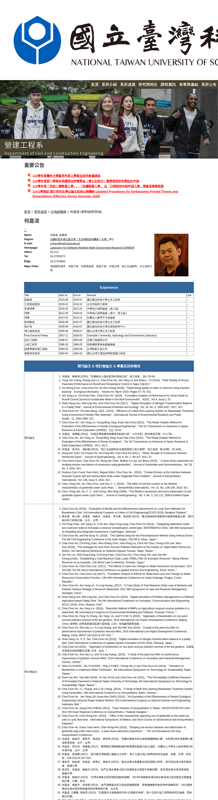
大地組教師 (58, 211)
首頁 (95, 84)
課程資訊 (168, 84)
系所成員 (127, 84)
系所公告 (209, 84)
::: (25, 230)
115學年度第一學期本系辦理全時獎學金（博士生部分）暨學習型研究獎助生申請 (86, 181)
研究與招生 (148, 84)
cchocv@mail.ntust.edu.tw (65, 243)
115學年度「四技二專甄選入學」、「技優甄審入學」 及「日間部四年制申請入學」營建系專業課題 (98, 186)
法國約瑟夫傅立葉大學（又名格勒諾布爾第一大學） (79, 239)
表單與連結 (188, 84)
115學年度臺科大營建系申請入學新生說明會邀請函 (66, 175)
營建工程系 (24, 144)
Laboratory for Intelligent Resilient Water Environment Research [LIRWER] (92, 247)
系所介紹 (109, 84)
